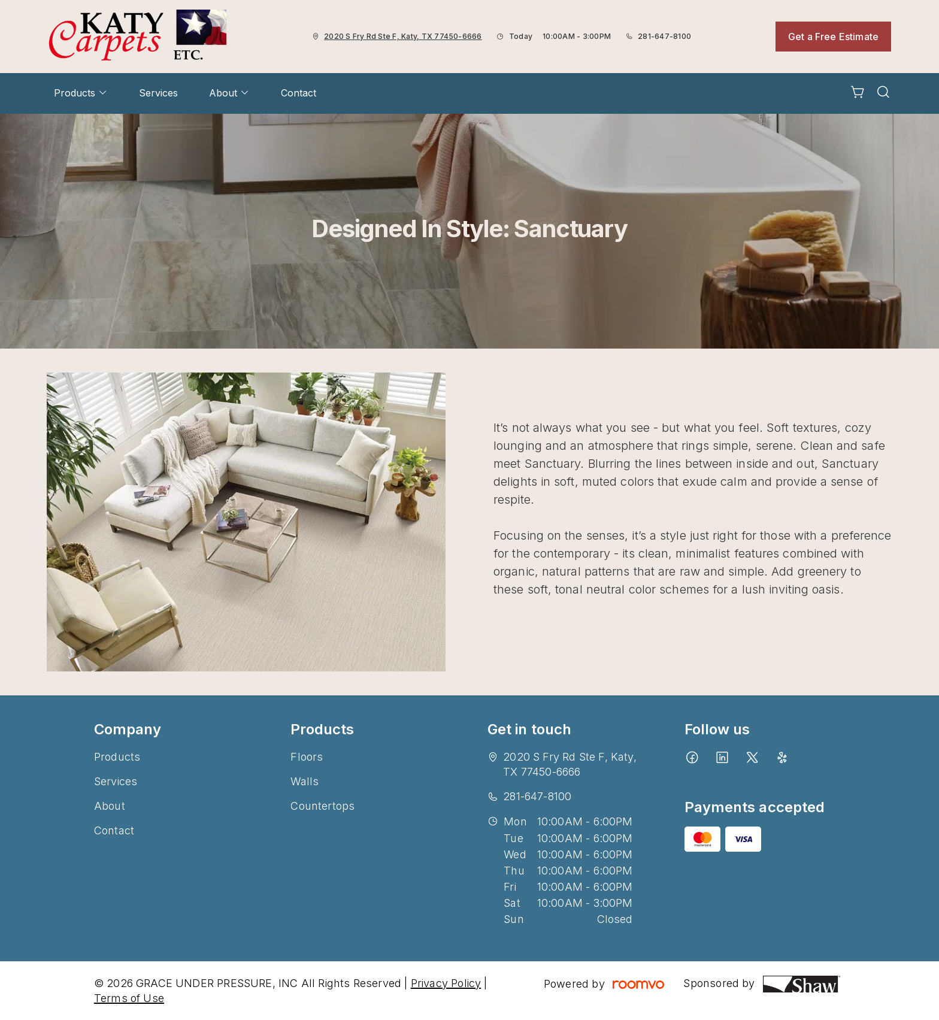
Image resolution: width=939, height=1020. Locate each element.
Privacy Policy (446, 983)
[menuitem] (81, 93)
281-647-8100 (664, 36)
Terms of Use (129, 998)
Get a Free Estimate (833, 37)
